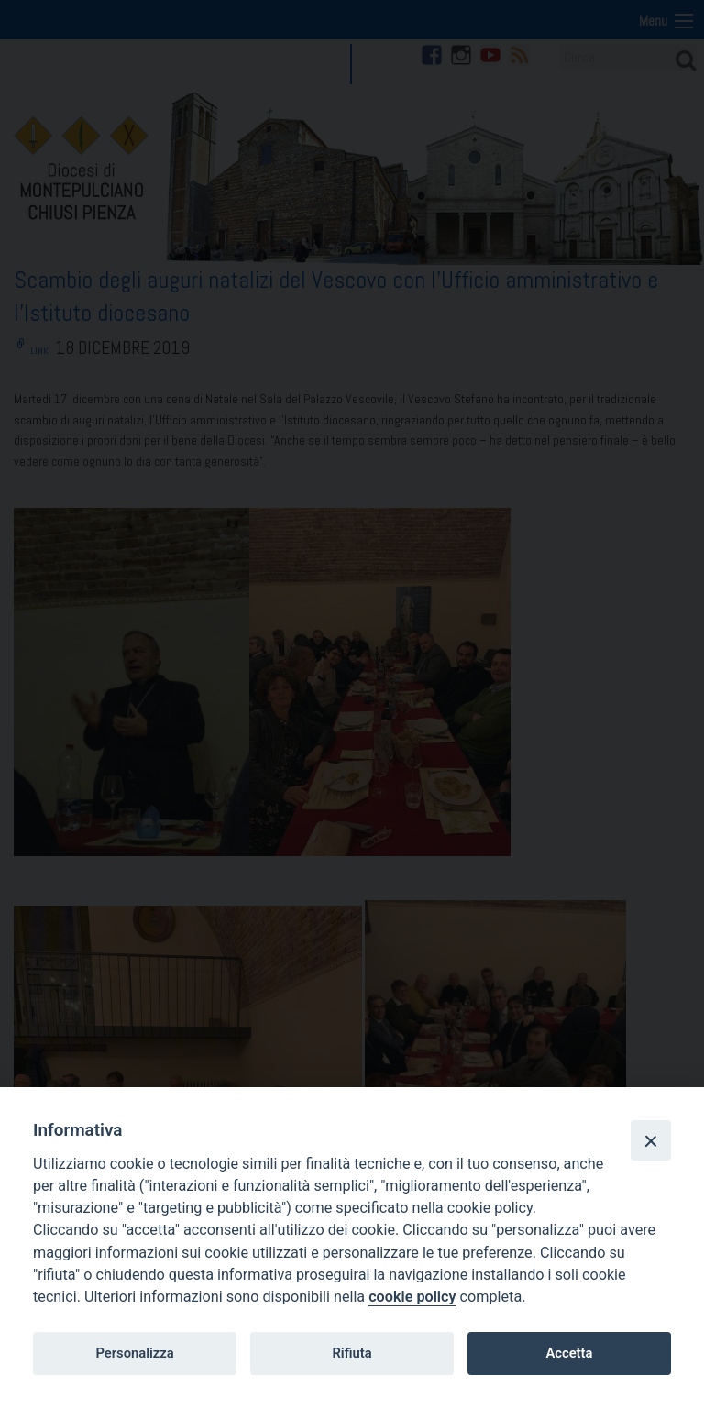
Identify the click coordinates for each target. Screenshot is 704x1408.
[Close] (651, 1140)
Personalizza (134, 1353)
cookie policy (412, 1296)
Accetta (568, 1353)
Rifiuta (351, 1353)
